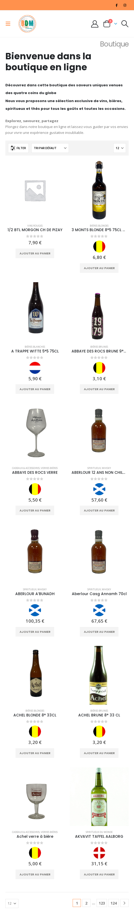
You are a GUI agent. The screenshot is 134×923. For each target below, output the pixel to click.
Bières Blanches (35, 346)
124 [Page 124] (113, 903)
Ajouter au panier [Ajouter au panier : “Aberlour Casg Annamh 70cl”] (99, 632)
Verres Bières (49, 468)
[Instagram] (124, 5)
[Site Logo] (27, 23)
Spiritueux (94, 468)
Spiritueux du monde (99, 832)
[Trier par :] (50, 148)
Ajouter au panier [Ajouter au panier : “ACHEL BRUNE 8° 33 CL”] (99, 753)
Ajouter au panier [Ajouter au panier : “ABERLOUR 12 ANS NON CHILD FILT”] (99, 510)
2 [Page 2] (86, 903)
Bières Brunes (99, 346)
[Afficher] (119, 148)
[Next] (124, 903)
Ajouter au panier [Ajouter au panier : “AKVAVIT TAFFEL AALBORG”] (99, 874)
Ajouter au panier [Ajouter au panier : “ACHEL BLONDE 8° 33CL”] (35, 753)
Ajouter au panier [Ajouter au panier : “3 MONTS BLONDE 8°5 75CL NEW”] (99, 268)
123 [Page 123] (102, 903)
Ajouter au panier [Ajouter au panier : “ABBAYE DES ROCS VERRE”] (35, 510)
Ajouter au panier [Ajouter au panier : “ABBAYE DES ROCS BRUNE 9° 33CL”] (99, 389)
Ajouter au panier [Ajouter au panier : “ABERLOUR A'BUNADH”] (35, 632)
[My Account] (95, 24)
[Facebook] (116, 5)
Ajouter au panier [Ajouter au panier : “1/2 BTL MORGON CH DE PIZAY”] (35, 253)
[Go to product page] (34, 190)
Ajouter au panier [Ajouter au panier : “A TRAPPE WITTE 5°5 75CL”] (35, 389)
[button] (9, 23)
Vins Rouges (35, 225)
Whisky (106, 468)
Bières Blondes (99, 225)
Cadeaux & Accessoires (26, 468)
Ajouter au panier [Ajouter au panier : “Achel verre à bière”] (35, 874)
